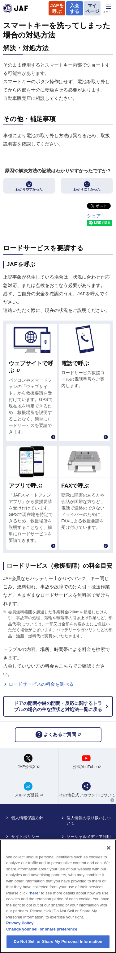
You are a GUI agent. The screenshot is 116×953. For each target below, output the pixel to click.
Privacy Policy (19, 923)
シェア (94, 215)
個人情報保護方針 (27, 818)
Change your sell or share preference (41, 929)
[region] (58, 896)
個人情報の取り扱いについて (89, 820)
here (34, 893)
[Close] (108, 848)
